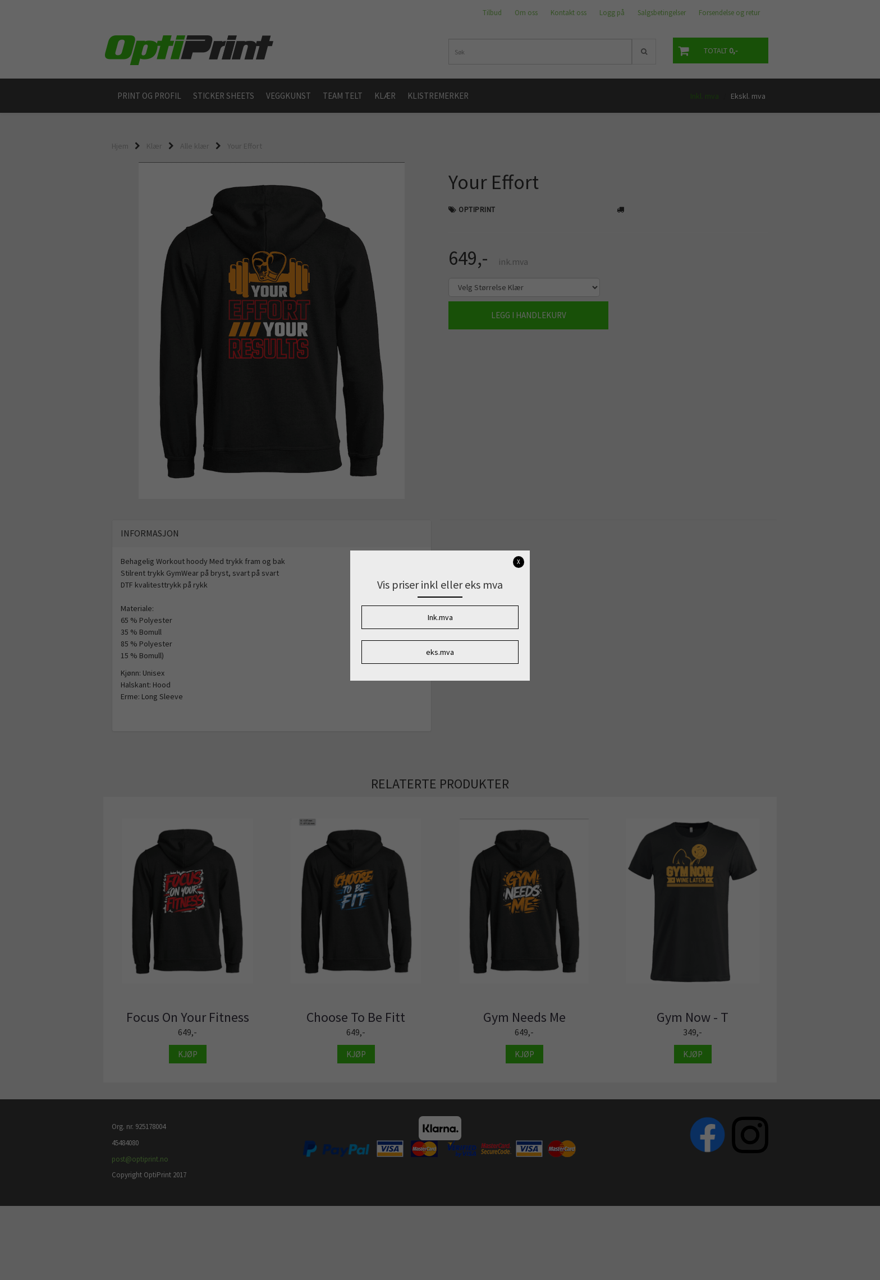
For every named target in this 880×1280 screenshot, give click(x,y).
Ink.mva (440, 617)
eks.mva (440, 652)
